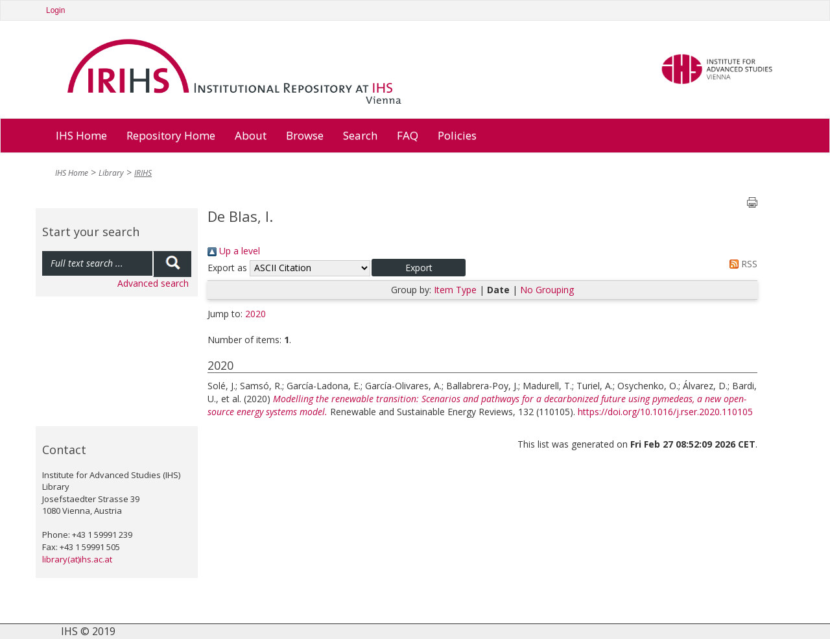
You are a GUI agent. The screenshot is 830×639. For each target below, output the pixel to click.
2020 (255, 313)
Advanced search (153, 283)
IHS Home (81, 135)
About (251, 135)
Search (360, 135)
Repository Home (170, 135)
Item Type (455, 289)
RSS (741, 264)
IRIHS (143, 172)
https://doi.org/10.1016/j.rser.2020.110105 (665, 411)
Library (111, 172)
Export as (227, 267)
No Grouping (547, 289)
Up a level (234, 251)
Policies (457, 135)
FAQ (407, 135)
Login (55, 10)
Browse (305, 135)
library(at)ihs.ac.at (77, 559)
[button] (419, 267)
